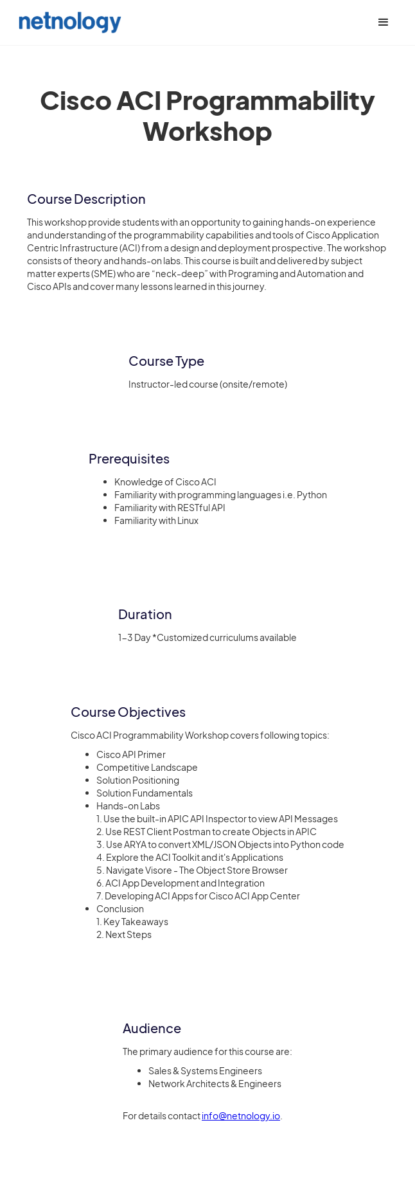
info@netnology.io (241, 1115)
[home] (66, 22)
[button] (383, 22)
